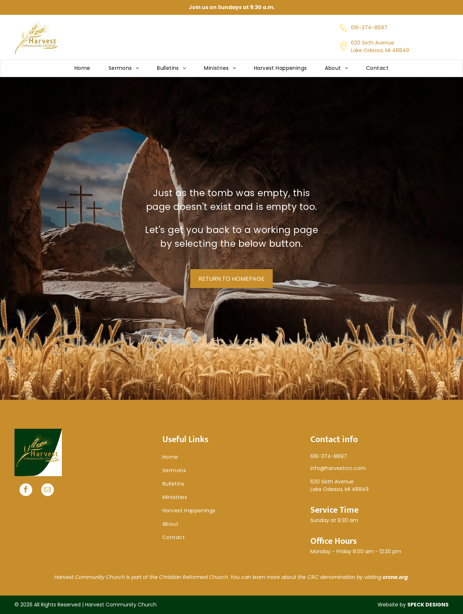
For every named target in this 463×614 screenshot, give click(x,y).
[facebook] (26, 490)
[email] (47, 490)
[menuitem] (82, 68)
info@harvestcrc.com (338, 468)
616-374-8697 (369, 27)
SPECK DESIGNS (428, 604)
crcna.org (395, 577)
